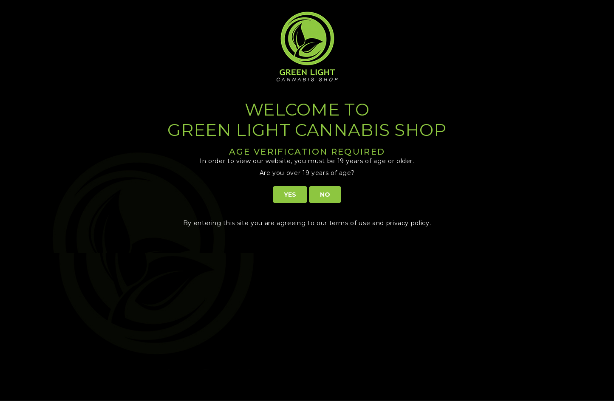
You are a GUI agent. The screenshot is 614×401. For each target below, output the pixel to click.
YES (290, 194)
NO (325, 194)
